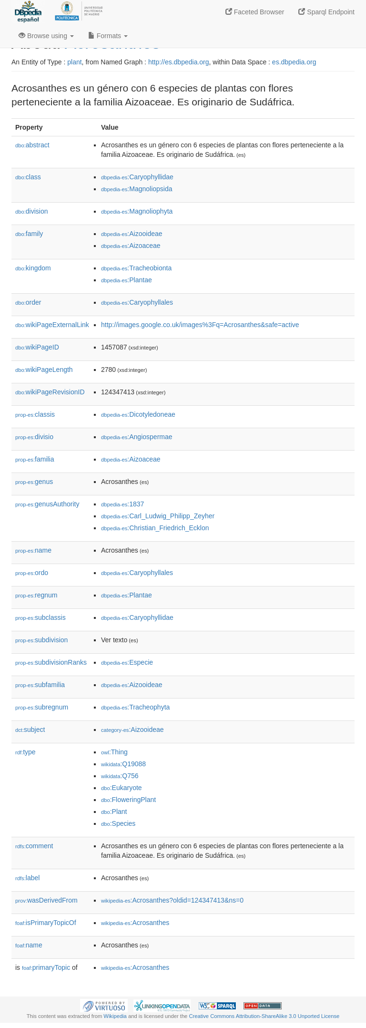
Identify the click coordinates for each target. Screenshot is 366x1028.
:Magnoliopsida (137, 189)
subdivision (41, 640)
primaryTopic (46, 967)
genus (34, 481)
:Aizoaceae (131, 245)
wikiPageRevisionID (50, 392)
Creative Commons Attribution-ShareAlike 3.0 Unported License (264, 1016)
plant (74, 62)
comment (34, 846)
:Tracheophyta (135, 707)
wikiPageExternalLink (52, 325)
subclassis (40, 617)
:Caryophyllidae (137, 177)
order (28, 302)
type (25, 752)
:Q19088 (123, 764)
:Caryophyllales (137, 302)
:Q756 (120, 776)
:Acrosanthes (135, 922)
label (27, 878)
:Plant (114, 811)
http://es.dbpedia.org (178, 62)
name (33, 550)
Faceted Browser (255, 12)
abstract (32, 145)
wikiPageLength (44, 369)
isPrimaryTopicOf (45, 922)
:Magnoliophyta (137, 211)
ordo (31, 572)
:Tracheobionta (136, 268)
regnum (36, 595)
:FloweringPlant (128, 799)
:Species (118, 823)
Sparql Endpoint (326, 12)
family (29, 233)
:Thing (114, 752)
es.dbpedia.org (294, 62)
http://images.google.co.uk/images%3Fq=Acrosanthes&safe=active (200, 325)
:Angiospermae (137, 437)
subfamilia (40, 685)
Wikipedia (115, 1016)
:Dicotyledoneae (138, 414)
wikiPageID (37, 347)
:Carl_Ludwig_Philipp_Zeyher (157, 516)
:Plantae (126, 280)
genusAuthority (47, 504)
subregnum (41, 707)
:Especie (127, 662)
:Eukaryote (121, 788)
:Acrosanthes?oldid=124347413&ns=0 (172, 900)
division (31, 211)
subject (30, 729)
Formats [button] (108, 36)
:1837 (122, 504)
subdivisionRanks (51, 662)
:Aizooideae (132, 233)
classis (35, 414)
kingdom (33, 268)
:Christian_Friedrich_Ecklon (155, 528)
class (28, 177)
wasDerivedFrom (46, 900)
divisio (34, 437)
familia (34, 459)
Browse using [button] (46, 36)
